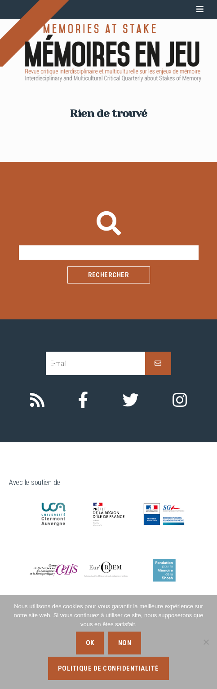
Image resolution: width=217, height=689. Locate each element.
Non (125, 643)
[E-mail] (95, 363)
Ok (90, 643)
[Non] (205, 641)
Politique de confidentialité (108, 668)
